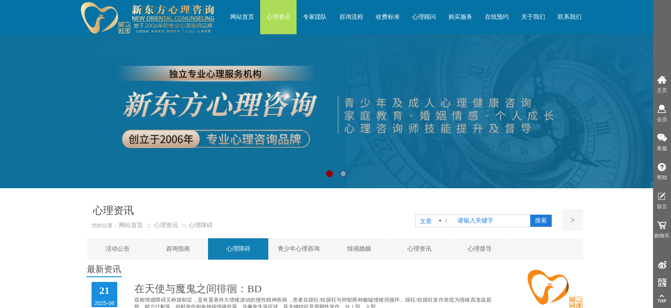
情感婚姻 (359, 249)
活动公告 (118, 249)
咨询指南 (178, 249)
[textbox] (492, 220)
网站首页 (131, 225)
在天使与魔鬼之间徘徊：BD (197, 288)
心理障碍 (238, 249)
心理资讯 (419, 249)
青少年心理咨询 (299, 249)
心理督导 (480, 249)
